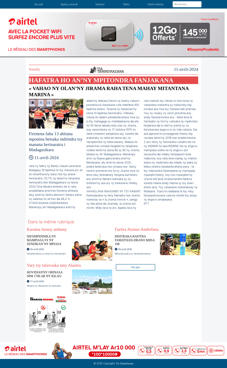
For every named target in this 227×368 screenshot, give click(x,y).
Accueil (39, 4)
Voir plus (135, 267)
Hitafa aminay (156, 4)
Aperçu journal (69, 4)
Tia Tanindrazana (124, 363)
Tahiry (126, 4)
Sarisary (100, 4)
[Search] (187, 4)
